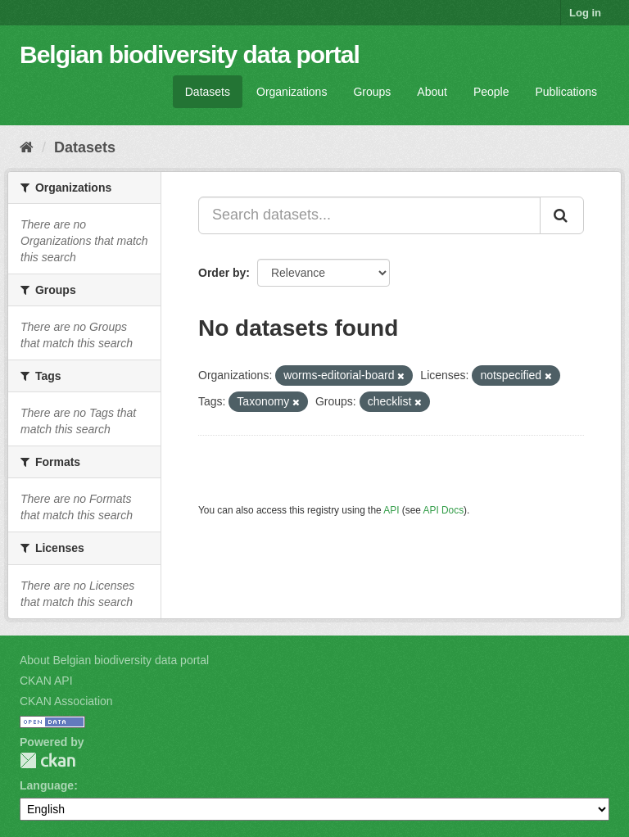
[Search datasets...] (369, 215)
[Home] (27, 147)
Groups (372, 91)
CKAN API (46, 680)
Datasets (207, 91)
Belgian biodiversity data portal (190, 54)
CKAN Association (66, 701)
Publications (567, 91)
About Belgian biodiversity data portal (114, 660)
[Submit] (562, 215)
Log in (585, 13)
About (432, 91)
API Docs (443, 510)
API (391, 510)
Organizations (291, 91)
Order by (222, 272)
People (491, 91)
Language (47, 785)
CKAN (47, 760)
